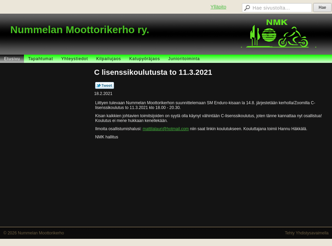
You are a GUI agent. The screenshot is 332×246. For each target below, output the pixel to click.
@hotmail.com (176, 128)
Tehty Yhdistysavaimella (307, 233)
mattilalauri (153, 128)
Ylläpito (218, 7)
